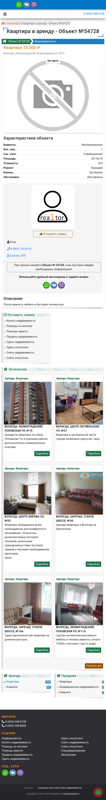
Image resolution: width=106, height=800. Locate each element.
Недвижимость (11, 738)
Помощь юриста (12, 750)
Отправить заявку (53, 234)
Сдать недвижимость (16, 758)
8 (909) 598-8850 (14, 725)
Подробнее (42, 453)
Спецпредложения (73, 750)
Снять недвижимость (75, 742)
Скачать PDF (16, 255)
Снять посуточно (72, 746)
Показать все (94, 665)
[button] (53, 94)
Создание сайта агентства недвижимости (60, 787)
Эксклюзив (68, 754)
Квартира (14, 23)
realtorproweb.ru (71, 793)
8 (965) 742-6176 (19, 248)
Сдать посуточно (72, 738)
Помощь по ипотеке (14, 746)
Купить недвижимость (16, 742)
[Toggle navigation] (4, 14)
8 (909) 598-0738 (94, 13)
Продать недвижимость (17, 754)
